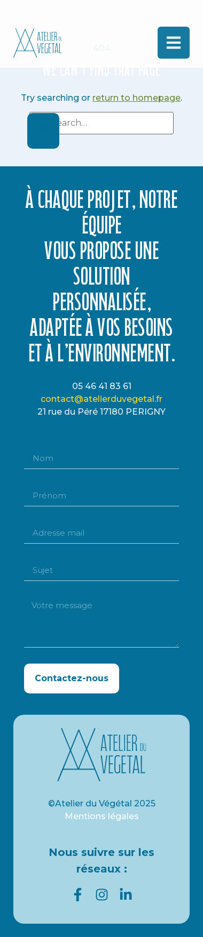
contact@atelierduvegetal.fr (101, 399)
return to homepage (136, 98)
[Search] (43, 131)
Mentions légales (102, 816)
